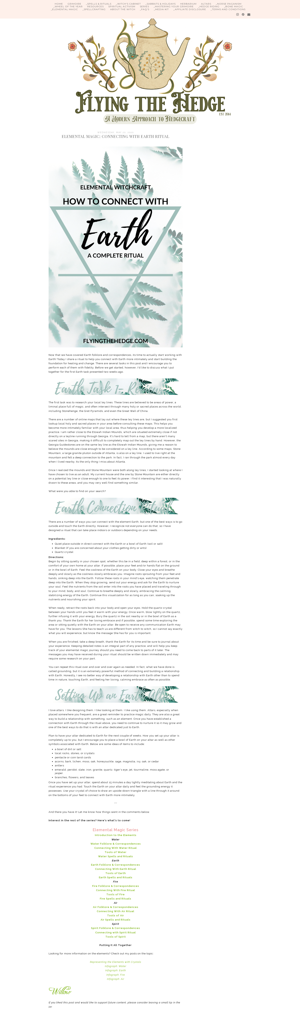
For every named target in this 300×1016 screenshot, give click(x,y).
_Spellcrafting (94, 9)
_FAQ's (144, 9)
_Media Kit (161, 9)
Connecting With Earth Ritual (115, 869)
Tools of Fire (115, 894)
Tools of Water (115, 852)
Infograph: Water (115, 966)
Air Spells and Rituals (115, 919)
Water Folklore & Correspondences (115, 843)
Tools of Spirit (115, 936)
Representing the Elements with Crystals (115, 962)
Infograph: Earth (115, 970)
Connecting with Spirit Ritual (115, 932)
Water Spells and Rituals (115, 856)
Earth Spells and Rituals (115, 877)
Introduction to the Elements (115, 835)
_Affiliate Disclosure (189, 9)
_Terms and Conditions (228, 9)
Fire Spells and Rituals (115, 898)
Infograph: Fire (115, 974)
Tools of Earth (115, 873)
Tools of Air (115, 915)
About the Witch (122, 9)
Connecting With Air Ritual (115, 911)
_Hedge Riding (208, 6)
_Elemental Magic (64, 9)
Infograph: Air (115, 979)
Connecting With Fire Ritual (115, 890)
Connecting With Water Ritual (115, 848)
